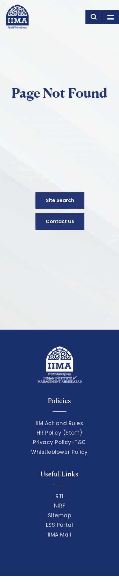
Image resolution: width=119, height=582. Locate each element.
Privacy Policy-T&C (59, 442)
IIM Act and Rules (59, 423)
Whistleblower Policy (59, 452)
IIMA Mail (59, 534)
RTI (59, 496)
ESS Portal (59, 525)
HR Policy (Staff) (59, 432)
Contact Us (60, 221)
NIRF (59, 505)
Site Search (60, 200)
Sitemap (59, 515)
